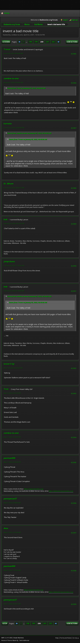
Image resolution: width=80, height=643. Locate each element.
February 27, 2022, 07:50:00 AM (14, 291)
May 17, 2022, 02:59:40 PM (12, 462)
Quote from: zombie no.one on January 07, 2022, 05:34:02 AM (29, 133)
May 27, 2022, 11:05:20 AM (12, 570)
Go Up (4, 623)
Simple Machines (18, 638)
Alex (6, 528)
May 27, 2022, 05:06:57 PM (12, 604)
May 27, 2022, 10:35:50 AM (12, 532)
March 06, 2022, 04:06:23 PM (13, 368)
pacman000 (9, 458)
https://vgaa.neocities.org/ (33, 489)
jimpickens (9, 261)
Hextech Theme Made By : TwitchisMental (15, 640)
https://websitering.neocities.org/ (61, 491)
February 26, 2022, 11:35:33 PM (14, 265)
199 (36, 42)
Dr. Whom (9, 183)
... (27, 42)
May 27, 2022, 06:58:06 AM (12, 503)
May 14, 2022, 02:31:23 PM (12, 393)
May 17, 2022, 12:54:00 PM (12, 437)
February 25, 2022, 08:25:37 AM (14, 188)
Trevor (7, 49)
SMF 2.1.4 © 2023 (6, 638)
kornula (8, 123)
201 (47, 42)
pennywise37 (10, 498)
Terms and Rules (65, 638)
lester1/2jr (9, 363)
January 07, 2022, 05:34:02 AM (13, 82)
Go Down (6, 42)
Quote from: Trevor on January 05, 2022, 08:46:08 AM (26, 88)
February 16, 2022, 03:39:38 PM (14, 128)
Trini (6, 389)
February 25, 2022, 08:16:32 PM (14, 223)
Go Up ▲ (76, 638)
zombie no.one (11, 78)
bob (6, 219)
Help (56, 638)
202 (53, 42)
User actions (72, 42)
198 (30, 42)
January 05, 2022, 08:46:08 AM (13, 53)
